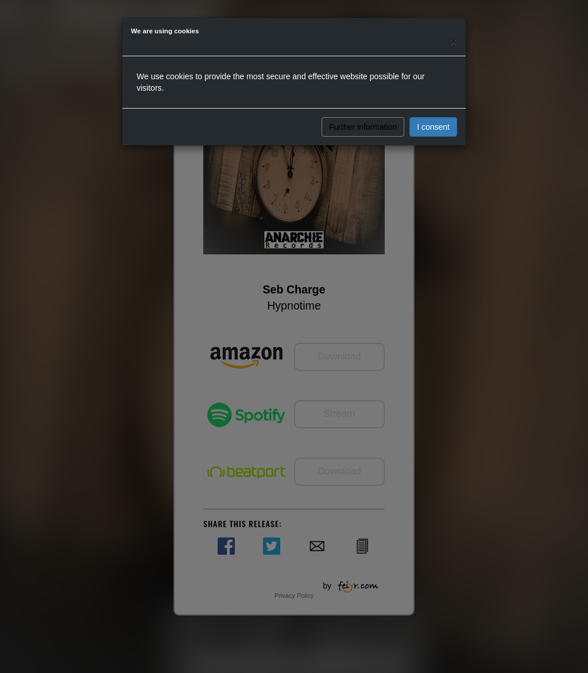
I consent (433, 126)
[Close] (453, 41)
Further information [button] (363, 126)
